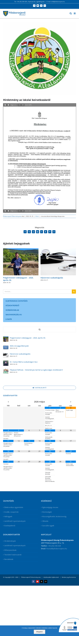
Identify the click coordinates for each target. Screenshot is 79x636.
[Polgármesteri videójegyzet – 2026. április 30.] (5, 338)
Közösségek (47, 512)
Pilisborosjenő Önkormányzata (12, 216)
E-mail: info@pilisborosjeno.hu (56, 1)
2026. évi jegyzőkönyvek (19, 346)
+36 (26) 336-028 (54, 546)
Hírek (37, 216)
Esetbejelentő (9, 525)
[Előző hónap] (8, 402)
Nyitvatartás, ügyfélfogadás (36, 1)
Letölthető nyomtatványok (14, 521)
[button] (4, 265)
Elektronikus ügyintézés (13, 507)
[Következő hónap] (71, 402)
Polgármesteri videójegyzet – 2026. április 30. (18, 278)
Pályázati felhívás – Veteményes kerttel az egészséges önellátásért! (36, 370)
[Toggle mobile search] (71, 13)
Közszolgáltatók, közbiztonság (54, 516)
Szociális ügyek (48, 525)
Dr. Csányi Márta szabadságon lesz (24, 362)
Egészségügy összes (50, 507)
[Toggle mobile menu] (75, 13)
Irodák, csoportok (11, 512)
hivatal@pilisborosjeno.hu (56, 548)
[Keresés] (74, 291)
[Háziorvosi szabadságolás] (5, 354)
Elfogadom (39, 632)
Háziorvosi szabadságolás (52, 277)
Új (39, 329)
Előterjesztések (10, 550)
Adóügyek (8, 516)
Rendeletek (8, 559)
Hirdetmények (10, 541)
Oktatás (45, 521)
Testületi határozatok (12, 555)
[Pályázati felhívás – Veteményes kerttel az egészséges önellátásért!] (5, 370)
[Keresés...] (37, 291)
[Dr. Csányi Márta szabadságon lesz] (5, 362)
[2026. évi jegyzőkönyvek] (5, 346)
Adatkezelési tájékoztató (51, 577)
